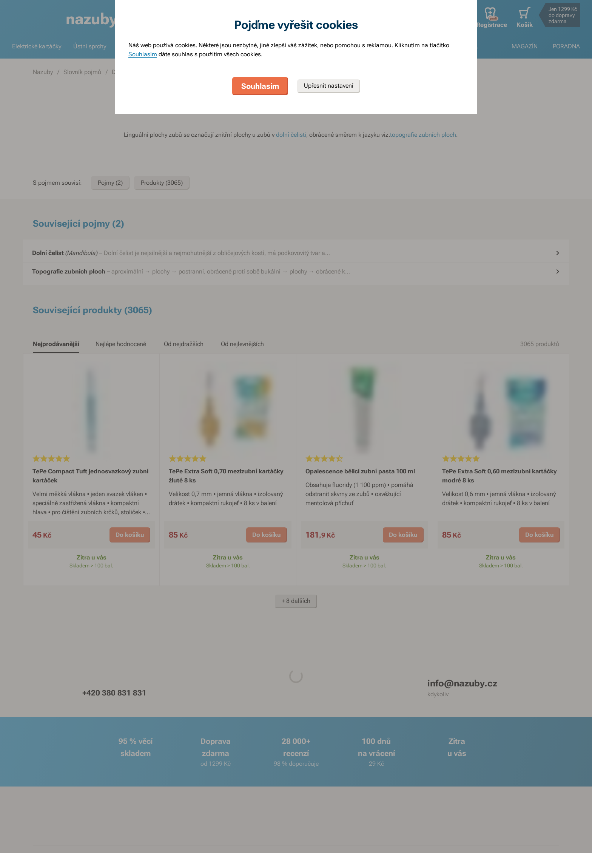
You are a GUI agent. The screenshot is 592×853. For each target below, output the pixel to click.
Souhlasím (142, 54)
